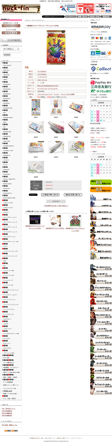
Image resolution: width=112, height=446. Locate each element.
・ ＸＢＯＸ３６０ (11, 206)
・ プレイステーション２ (11, 230)
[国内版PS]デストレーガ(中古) (55, 228)
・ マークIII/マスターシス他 (11, 332)
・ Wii (11, 125)
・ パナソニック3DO (11, 352)
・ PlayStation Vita (11, 107)
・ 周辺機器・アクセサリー (11, 366)
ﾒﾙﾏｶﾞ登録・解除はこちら (9, 425)
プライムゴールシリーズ (44, 94)
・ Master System (11, 182)
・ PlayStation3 (11, 92)
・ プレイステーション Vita (11, 240)
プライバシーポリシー (76, 438)
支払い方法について (50, 438)
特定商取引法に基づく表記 (36, 438)
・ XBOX (11, 78)
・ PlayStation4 (11, 88)
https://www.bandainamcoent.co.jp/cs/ (47, 85)
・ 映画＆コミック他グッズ (10, 385)
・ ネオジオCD (11, 347)
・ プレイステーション (11, 235)
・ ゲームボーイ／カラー (11, 293)
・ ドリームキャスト (11, 313)
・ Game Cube (11, 140)
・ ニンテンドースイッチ (11, 255)
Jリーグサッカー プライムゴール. (47, 88)
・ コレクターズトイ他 (9, 388)
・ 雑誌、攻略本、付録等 (11, 376)
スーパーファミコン (38, 20)
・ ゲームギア (11, 337)
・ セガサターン (11, 318)
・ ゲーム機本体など (11, 361)
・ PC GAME (11, 356)
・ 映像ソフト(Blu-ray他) (11, 392)
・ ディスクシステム (11, 308)
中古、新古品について (8, 408)
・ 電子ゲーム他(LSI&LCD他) (11, 371)
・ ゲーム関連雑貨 (11, 381)
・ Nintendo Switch (11, 116)
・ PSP (11, 111)
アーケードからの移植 (67, 94)
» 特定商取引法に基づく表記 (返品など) (56, 205)
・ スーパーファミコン (11, 298)
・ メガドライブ (11, 327)
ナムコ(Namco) (41, 71)
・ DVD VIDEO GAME (11, 196)
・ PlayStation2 (11, 97)
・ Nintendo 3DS (11, 130)
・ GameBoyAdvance (11, 144)
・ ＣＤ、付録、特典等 (11, 397)
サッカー (56, 94)
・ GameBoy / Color (11, 149)
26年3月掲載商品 (7, 413)
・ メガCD (11, 322)
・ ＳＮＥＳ (11, 159)
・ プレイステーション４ (11, 221)
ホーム (27, 20)
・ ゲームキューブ (11, 279)
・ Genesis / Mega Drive (11, 178)
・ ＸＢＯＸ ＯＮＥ (11, 201)
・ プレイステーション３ (11, 226)
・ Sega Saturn (11, 173)
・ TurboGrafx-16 (11, 192)
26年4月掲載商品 (7, 415)
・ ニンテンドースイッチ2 (11, 250)
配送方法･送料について (63, 438)
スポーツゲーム (42, 80)
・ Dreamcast (11, 168)
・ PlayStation (11, 102)
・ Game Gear (11, 187)
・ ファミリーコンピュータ (11, 303)
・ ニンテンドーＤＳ (11, 274)
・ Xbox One (11, 69)
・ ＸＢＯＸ (11, 211)
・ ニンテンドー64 (11, 284)
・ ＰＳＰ (11, 245)
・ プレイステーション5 (11, 216)
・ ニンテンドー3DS (11, 269)
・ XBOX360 (11, 73)
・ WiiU (11, 121)
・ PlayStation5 (11, 83)
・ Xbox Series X (11, 64)
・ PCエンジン (11, 342)
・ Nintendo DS (11, 135)
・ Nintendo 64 (11, 154)
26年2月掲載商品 (7, 411)
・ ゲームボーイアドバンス (11, 289)
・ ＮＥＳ (11, 163)
